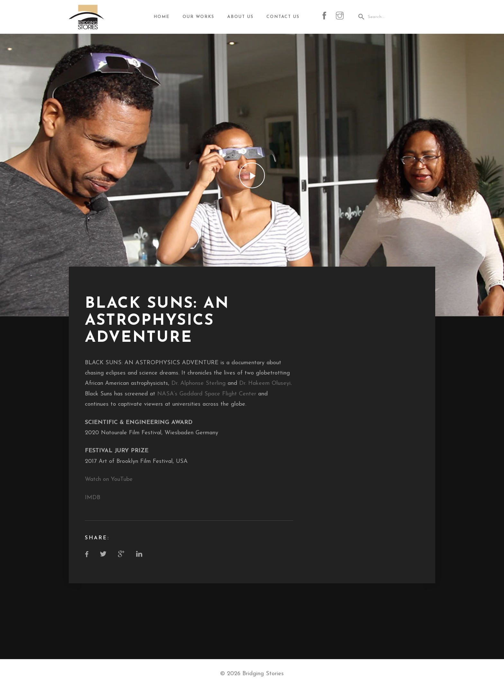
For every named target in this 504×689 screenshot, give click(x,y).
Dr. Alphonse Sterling (198, 383)
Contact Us (283, 17)
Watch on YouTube (109, 479)
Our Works (198, 17)
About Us (240, 17)
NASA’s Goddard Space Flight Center (206, 394)
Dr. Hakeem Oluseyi (265, 383)
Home (162, 17)
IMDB (92, 498)
